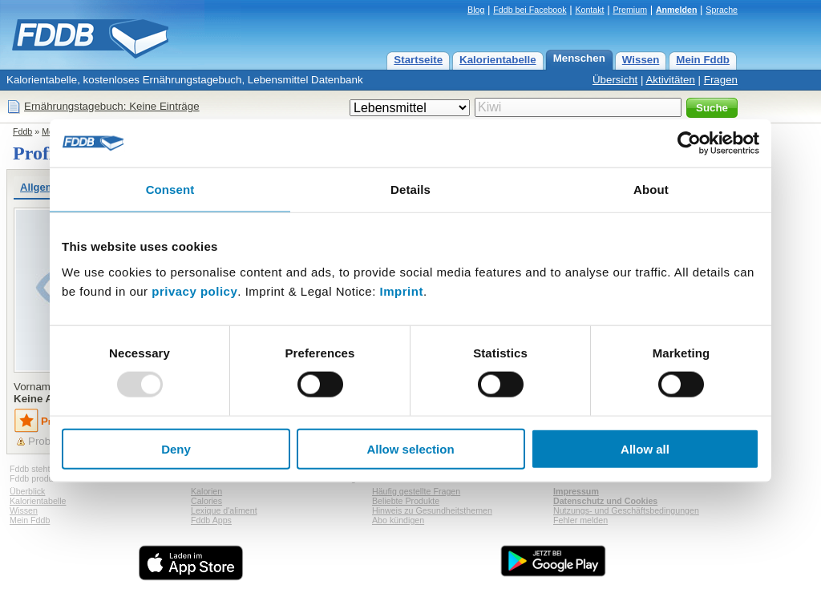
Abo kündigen (398, 520)
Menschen (579, 58)
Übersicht (614, 80)
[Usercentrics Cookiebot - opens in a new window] (689, 143)
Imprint (401, 290)
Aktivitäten (670, 80)
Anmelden (677, 9)
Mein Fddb (703, 60)
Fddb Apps (211, 520)
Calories (206, 501)
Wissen (641, 60)
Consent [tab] (170, 189)
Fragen (721, 80)
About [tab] (651, 189)
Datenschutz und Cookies (605, 501)
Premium (630, 9)
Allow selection (410, 448)
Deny (176, 448)
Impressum (576, 491)
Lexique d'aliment (224, 510)
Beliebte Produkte (405, 501)
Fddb (22, 131)
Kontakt (589, 9)
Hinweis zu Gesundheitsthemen (432, 510)
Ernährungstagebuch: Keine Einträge (112, 106)
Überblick (27, 491)
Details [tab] (410, 189)
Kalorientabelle (497, 60)
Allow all (645, 448)
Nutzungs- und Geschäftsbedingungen (626, 510)
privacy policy (194, 290)
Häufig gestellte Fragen (416, 491)
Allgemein (45, 187)
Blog (475, 9)
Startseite (418, 60)
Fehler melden (580, 520)
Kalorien (206, 491)
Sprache (722, 9)
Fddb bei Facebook (529, 9)
